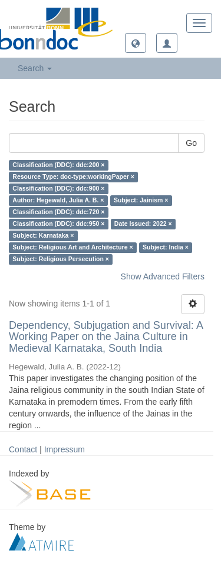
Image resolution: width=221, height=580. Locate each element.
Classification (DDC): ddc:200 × (58, 165)
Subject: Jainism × (141, 200)
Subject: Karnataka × (43, 235)
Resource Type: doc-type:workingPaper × (73, 177)
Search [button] (35, 68)
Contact (23, 449)
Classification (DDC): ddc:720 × (58, 212)
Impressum (64, 449)
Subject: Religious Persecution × (60, 259)
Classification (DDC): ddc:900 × (58, 188)
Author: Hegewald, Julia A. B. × (58, 200)
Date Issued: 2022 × (143, 224)
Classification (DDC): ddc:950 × (58, 224)
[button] (135, 43)
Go (191, 143)
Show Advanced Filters (162, 276)
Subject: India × (166, 247)
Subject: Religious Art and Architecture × (72, 247)
